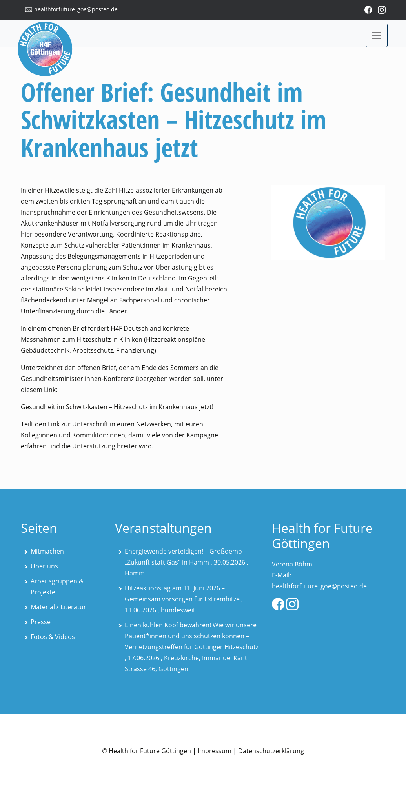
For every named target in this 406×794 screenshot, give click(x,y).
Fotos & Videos (53, 636)
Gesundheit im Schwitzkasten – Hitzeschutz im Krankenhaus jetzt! (117, 406)
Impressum (214, 751)
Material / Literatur (58, 607)
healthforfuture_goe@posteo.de (76, 9)
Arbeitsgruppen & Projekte (57, 586)
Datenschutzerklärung (271, 751)
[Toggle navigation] (377, 35)
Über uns (44, 566)
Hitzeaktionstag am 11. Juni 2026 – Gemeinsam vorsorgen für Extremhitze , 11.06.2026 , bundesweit (184, 599)
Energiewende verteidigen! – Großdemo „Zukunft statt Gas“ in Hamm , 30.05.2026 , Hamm (186, 562)
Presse (41, 621)
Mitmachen (47, 551)
